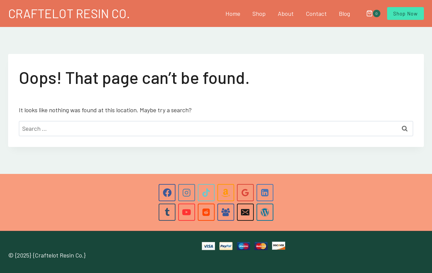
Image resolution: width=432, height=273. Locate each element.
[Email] (245, 212)
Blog (344, 13)
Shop (259, 13)
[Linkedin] (264, 192)
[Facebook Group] (225, 212)
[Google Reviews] (245, 192)
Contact (316, 13)
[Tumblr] (167, 212)
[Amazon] (225, 192)
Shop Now (405, 13)
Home (232, 13)
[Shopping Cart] (369, 13)
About (286, 13)
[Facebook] (167, 192)
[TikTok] (206, 192)
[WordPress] (264, 212)
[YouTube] (186, 212)
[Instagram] (186, 192)
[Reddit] (206, 212)
